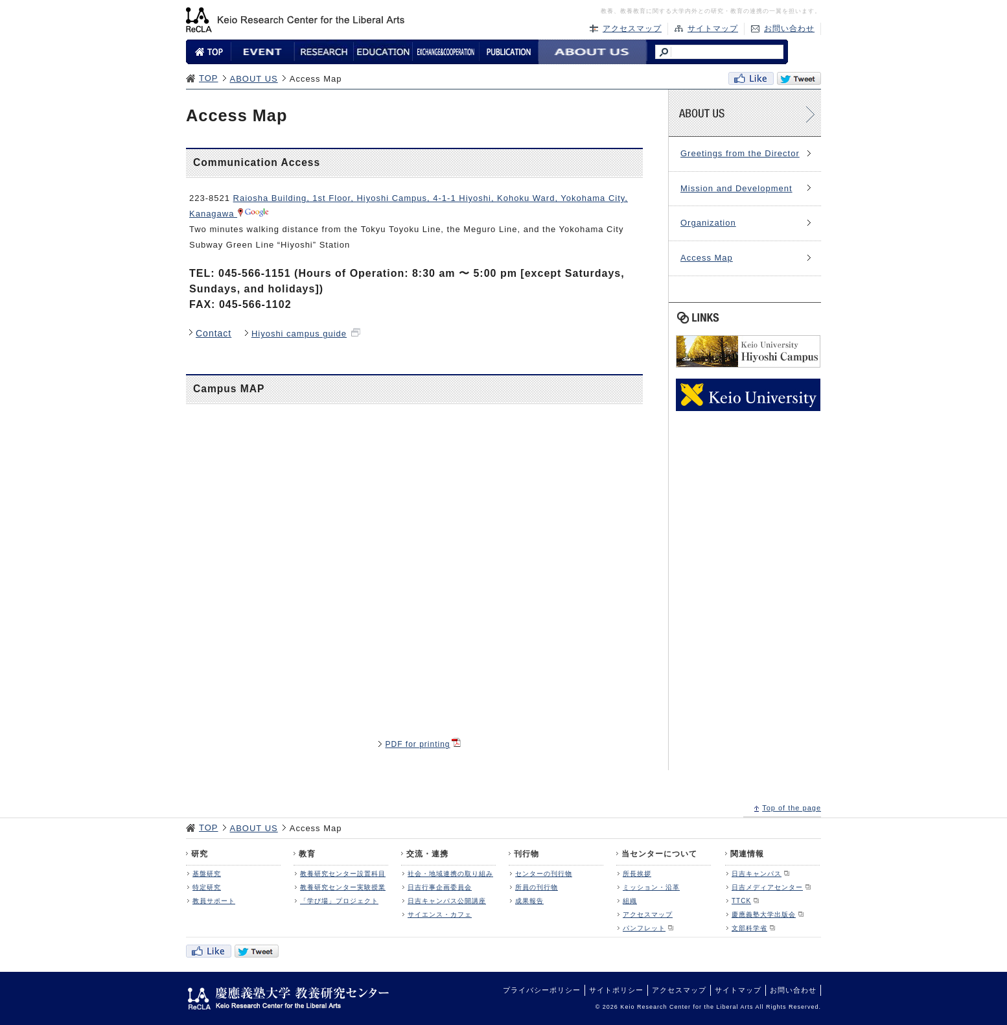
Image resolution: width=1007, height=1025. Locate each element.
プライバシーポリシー (542, 990)
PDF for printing (417, 744)
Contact (213, 333)
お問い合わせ (789, 28)
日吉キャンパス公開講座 (447, 900)
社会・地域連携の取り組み (450, 873)
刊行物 (526, 853)
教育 (307, 853)
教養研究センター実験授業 (343, 887)
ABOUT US (254, 79)
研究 (199, 853)
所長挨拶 (637, 873)
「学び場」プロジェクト (339, 900)
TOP (208, 78)
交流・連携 (427, 853)
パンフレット (644, 928)
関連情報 (747, 853)
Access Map (706, 258)
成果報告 (529, 900)
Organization (708, 223)
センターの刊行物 (543, 873)
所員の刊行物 (536, 887)
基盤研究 (206, 873)
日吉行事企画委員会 (440, 887)
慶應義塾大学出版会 (764, 914)
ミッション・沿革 (651, 887)
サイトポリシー (616, 990)
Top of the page (791, 808)
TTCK (741, 900)
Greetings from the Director (740, 153)
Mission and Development (736, 188)
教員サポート (213, 900)
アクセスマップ (632, 28)
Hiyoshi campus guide (299, 333)
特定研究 (206, 887)
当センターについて (659, 853)
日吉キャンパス (756, 873)
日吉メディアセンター (767, 887)
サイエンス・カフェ (440, 914)
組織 (630, 900)
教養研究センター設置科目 (343, 873)
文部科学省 (749, 928)
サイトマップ (713, 28)
